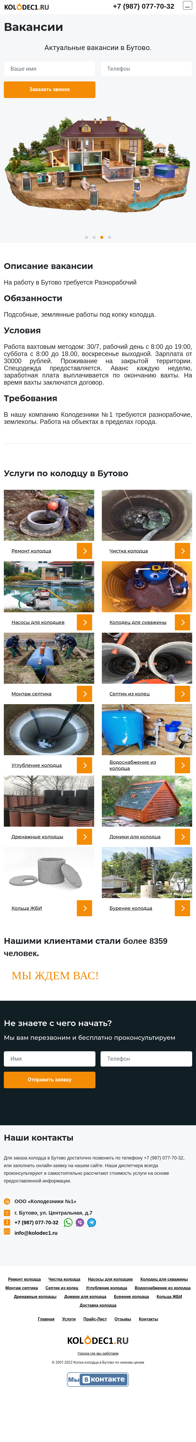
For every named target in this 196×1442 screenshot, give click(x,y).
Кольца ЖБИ (169, 1342)
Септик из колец (61, 1334)
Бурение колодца (131, 1342)
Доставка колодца (98, 1351)
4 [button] (109, 237)
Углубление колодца (106, 1334)
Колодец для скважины (164, 1325)
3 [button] (101, 237)
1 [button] (86, 237)
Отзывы (123, 1365)
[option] (98, 162)
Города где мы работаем (98, 1399)
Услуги (69, 1365)
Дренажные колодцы (35, 1342)
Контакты (148, 1365)
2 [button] (94, 237)
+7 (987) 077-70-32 (143, 6)
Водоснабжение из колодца (163, 1334)
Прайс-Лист (95, 1365)
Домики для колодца (85, 1342)
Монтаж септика (21, 1334)
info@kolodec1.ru (36, 1279)
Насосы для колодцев (110, 1325)
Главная (46, 1365)
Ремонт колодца (24, 1325)
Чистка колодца (64, 1325)
